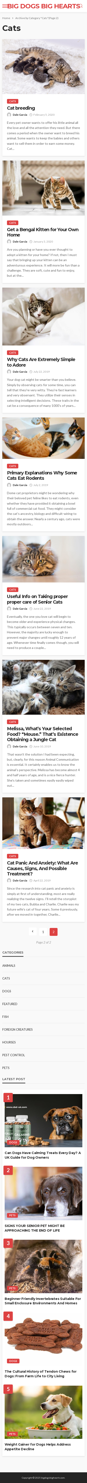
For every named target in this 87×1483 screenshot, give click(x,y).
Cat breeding (21, 108)
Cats (12, 101)
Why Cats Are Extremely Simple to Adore (41, 362)
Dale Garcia (20, 114)
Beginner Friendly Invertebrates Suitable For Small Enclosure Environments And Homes (43, 1301)
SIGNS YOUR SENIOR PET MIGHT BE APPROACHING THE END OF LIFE (35, 1228)
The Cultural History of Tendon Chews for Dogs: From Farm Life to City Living (41, 1373)
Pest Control (13, 1055)
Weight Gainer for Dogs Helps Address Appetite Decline (38, 1446)
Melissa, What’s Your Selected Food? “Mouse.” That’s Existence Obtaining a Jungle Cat (42, 734)
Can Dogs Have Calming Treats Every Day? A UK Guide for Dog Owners (43, 1155)
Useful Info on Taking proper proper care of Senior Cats (37, 599)
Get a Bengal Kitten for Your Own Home (42, 232)
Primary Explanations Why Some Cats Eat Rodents (42, 475)
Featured (9, 1004)
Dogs (6, 991)
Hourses (9, 1042)
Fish (5, 1017)
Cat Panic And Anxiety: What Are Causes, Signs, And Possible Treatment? (42, 868)
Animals (8, 965)
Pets (6, 1068)
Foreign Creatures (17, 1029)
